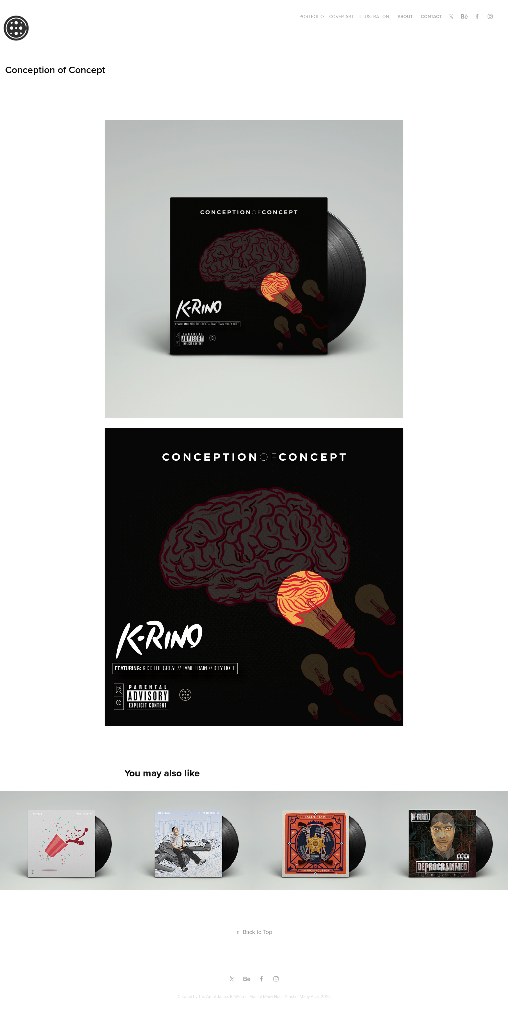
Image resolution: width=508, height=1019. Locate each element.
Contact (431, 16)
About (405, 16)
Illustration (374, 16)
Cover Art (341, 16)
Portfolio (311, 16)
